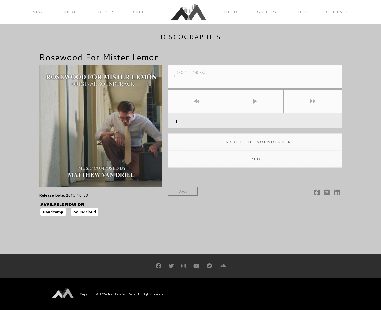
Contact (337, 12)
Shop (301, 12)
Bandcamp (53, 211)
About (72, 12)
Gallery (267, 12)
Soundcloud (85, 211)
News (39, 12)
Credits (143, 12)
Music (231, 12)
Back (183, 191)
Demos (106, 12)
